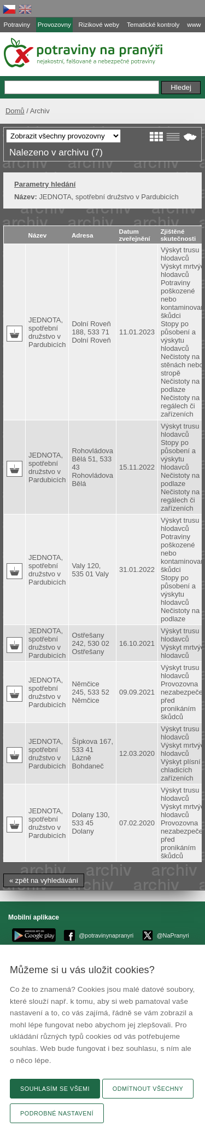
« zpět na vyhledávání (43, 880)
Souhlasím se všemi (55, 1088)
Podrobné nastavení (56, 1113)
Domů (15, 111)
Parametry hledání (44, 184)
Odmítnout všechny (148, 1088)
